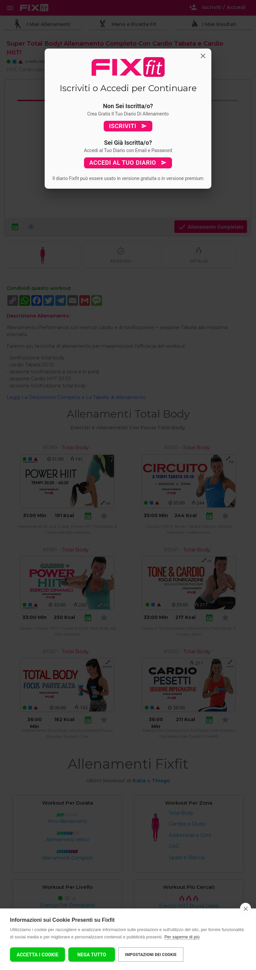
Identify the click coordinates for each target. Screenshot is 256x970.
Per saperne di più (182, 936)
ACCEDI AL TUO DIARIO (128, 162)
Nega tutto (91, 954)
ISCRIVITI (128, 126)
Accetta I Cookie (37, 954)
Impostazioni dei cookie (150, 954)
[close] (245, 908)
